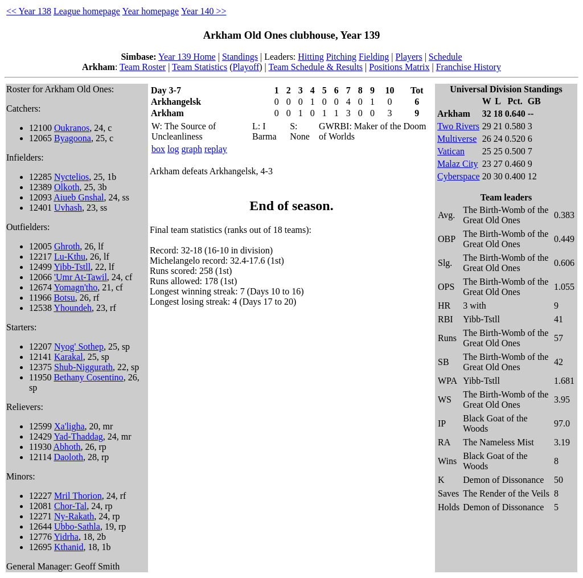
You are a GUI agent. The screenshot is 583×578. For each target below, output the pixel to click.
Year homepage (150, 11)
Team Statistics (199, 67)
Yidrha (66, 537)
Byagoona (72, 138)
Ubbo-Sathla (77, 526)
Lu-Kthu (69, 256)
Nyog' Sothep (79, 346)
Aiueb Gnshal (79, 197)
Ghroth (67, 246)
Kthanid (69, 547)
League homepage (87, 11)
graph (191, 149)
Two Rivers (458, 126)
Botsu (64, 297)
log (173, 149)
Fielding (374, 57)
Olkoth (66, 187)
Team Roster (143, 67)
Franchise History (468, 67)
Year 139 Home (187, 57)
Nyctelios (71, 177)
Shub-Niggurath (83, 367)
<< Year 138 (28, 11)
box (158, 149)
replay (215, 149)
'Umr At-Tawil (80, 277)
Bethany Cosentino (88, 377)
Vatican (451, 151)
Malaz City (457, 164)
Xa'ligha (69, 426)
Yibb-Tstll (72, 267)
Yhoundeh (73, 308)
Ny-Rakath (74, 516)
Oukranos (71, 128)
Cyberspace (458, 176)
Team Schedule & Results (316, 67)
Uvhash (68, 207)
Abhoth (67, 447)
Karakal (68, 357)
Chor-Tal (70, 506)
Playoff (245, 67)
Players (409, 57)
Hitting (310, 57)
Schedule (445, 57)
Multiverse (457, 139)
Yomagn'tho (75, 287)
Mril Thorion (78, 496)
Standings (240, 57)
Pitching (341, 57)
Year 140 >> (204, 11)
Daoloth (68, 457)
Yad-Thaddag (78, 436)
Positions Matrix (399, 67)
